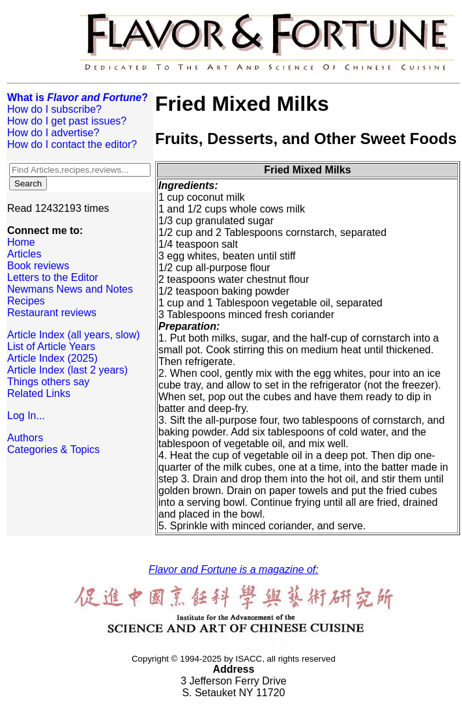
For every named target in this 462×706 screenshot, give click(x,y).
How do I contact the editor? (72, 144)
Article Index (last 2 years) (67, 369)
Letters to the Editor (52, 277)
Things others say (48, 381)
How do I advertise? (53, 132)
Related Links (38, 393)
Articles (24, 253)
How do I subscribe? (54, 109)
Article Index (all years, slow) (73, 334)
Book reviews (38, 265)
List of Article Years (51, 346)
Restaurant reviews (51, 312)
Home (21, 242)
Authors (25, 437)
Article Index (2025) (52, 358)
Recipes (26, 300)
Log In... (26, 415)
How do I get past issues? (66, 120)
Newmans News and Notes (70, 289)
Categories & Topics (53, 449)
